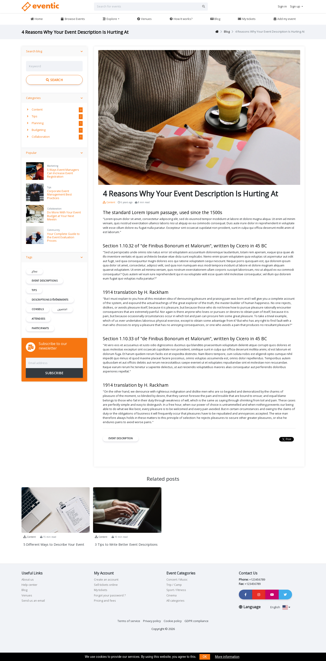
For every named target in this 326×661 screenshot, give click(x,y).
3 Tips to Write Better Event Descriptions (126, 544)
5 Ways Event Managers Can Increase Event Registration (63, 173)
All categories (175, 600)
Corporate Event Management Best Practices (59, 194)
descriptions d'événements (50, 299)
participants (40, 328)
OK (205, 657)
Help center (29, 585)
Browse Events (72, 19)
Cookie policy (173, 621)
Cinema (171, 595)
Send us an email (33, 600)
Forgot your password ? (110, 595)
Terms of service (128, 621)
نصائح (34, 271)
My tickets (246, 19)
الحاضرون (62, 309)
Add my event (284, 19)
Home (36, 19)
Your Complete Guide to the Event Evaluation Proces (63, 237)
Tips (32, 116)
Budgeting (36, 130)
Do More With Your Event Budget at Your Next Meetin (64, 215)
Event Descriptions (45, 280)
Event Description (120, 438)
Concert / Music (176, 579)
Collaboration (38, 137)
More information (227, 657)
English (280, 607)
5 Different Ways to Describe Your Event (53, 544)
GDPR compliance (197, 621)
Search (54, 80)
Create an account (106, 579)
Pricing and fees (105, 600)
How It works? (180, 19)
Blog (215, 19)
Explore (109, 19)
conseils (38, 309)
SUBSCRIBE (54, 373)
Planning (35, 123)
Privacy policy (152, 621)
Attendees (38, 318)
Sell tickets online (106, 585)
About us (28, 579)
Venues (144, 19)
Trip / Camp (174, 585)
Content (35, 109)
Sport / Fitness (176, 590)
